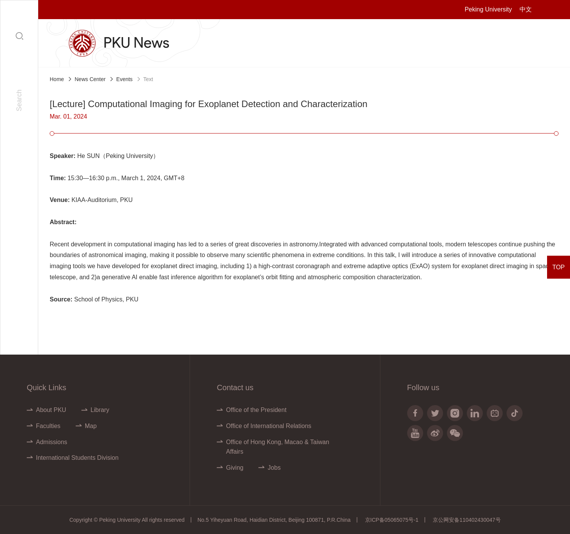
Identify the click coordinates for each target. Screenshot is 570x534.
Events (124, 79)
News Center (90, 79)
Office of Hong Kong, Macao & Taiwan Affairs (277, 447)
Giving (234, 467)
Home (57, 79)
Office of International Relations (268, 426)
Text (148, 79)
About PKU (51, 410)
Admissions (51, 442)
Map (91, 426)
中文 (526, 9)
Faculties (48, 426)
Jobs (274, 467)
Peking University (488, 9)
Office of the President (256, 410)
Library (100, 410)
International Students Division (77, 457)
